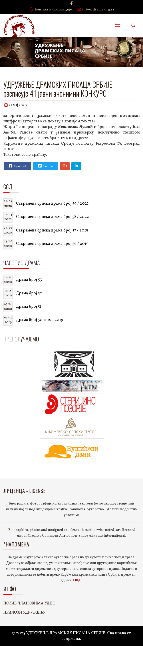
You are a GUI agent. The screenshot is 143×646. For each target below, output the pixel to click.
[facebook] (71, 4)
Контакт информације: (54, 9)
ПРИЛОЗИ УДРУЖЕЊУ (24, 612)
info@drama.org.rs (98, 9)
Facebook (17, 166)
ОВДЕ (78, 580)
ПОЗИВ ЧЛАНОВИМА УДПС (29, 603)
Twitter (45, 166)
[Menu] (118, 25)
